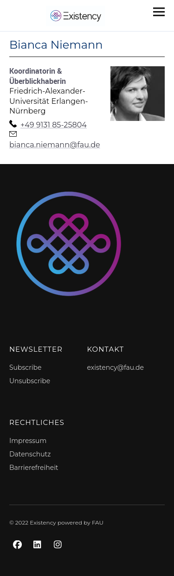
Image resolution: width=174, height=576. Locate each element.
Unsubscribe (29, 381)
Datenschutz (30, 454)
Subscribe (25, 367)
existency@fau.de (115, 367)
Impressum (27, 441)
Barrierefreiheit (33, 467)
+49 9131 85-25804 (53, 124)
